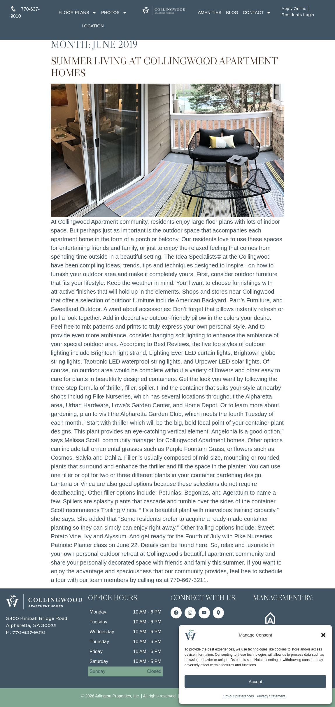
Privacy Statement (271, 696)
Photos (114, 13)
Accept (255, 681)
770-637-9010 (28, 632)
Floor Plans (78, 13)
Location (93, 25)
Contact (257, 13)
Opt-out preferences (238, 696)
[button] (323, 635)
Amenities (209, 12)
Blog (232, 12)
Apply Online (293, 9)
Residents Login (297, 15)
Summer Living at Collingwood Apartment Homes (164, 67)
